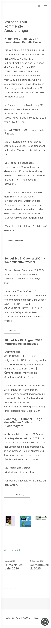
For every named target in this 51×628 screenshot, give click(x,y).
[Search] (38, 6)
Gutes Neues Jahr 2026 (18, 566)
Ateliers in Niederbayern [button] (17, 495)
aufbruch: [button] (12, 331)
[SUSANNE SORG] (18, 6)
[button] (45, 6)
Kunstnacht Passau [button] (15, 240)
